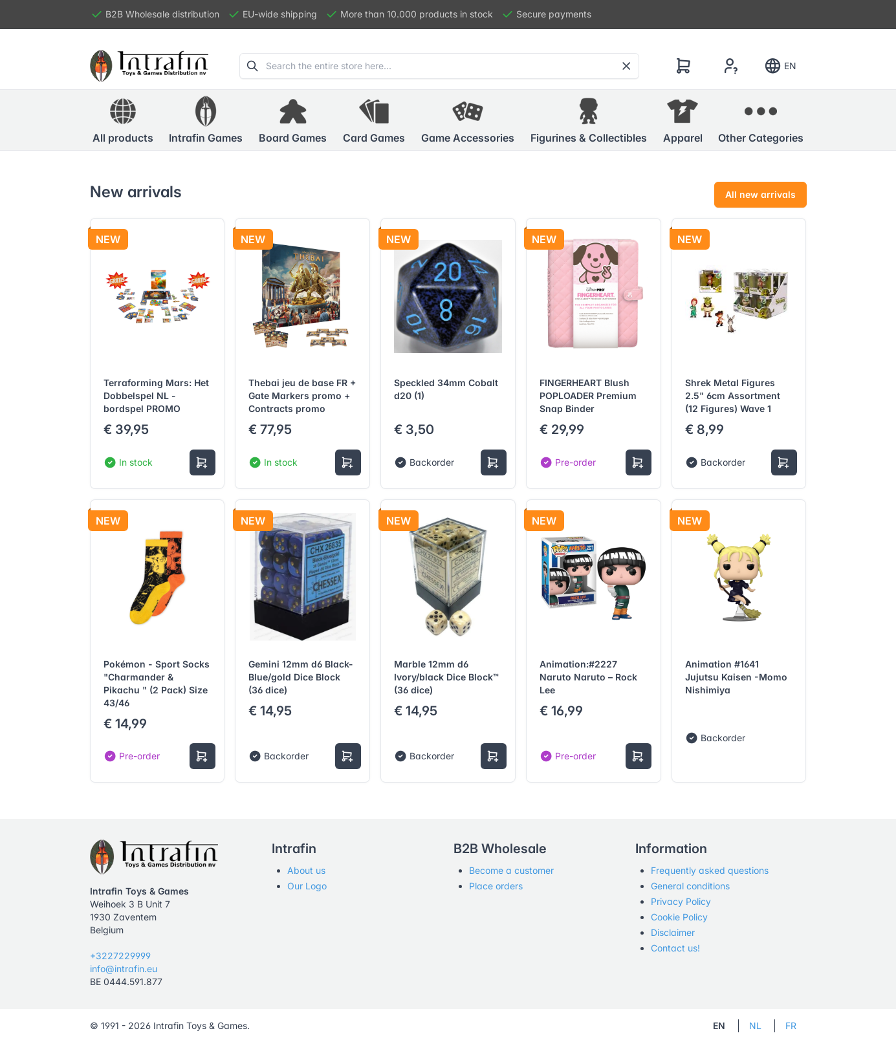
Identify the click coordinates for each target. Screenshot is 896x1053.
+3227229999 (120, 955)
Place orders (496, 885)
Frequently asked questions (710, 870)
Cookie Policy (679, 916)
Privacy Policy (681, 901)
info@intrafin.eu (123, 968)
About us (306, 870)
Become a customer (511, 870)
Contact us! (675, 947)
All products (123, 119)
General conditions (690, 885)
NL (755, 1025)
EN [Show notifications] (779, 66)
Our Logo (307, 885)
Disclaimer (673, 932)
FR (790, 1025)
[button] (205, 120)
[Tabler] (149, 66)
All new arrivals (760, 194)
